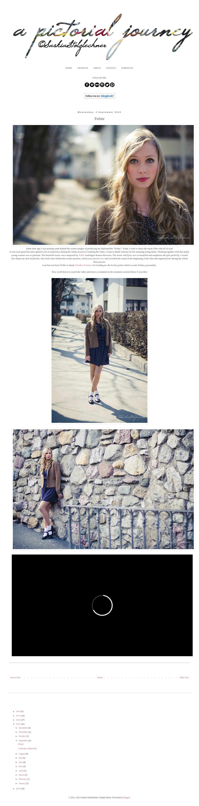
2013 (18, 724)
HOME (69, 68)
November (23, 732)
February (23, 779)
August (22, 753)
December (23, 728)
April (21, 770)
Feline (21, 744)
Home (100, 677)
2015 (18, 715)
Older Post (184, 677)
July (21, 758)
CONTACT (111, 68)
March (22, 775)
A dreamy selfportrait (27, 748)
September (23, 740)
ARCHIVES (82, 68)
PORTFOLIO (127, 68)
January (22, 783)
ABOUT (97, 68)
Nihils (81, 255)
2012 (18, 788)
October (22, 736)
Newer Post (15, 677)
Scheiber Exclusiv (83, 265)
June (21, 762)
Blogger (126, 797)
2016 (18, 711)
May (21, 766)
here (102, 258)
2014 (18, 720)
